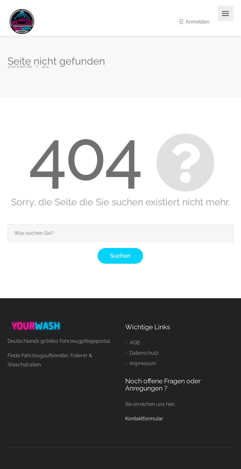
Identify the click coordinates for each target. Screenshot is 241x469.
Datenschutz (144, 353)
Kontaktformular (144, 419)
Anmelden (193, 22)
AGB (135, 343)
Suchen (120, 255)
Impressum (143, 363)
